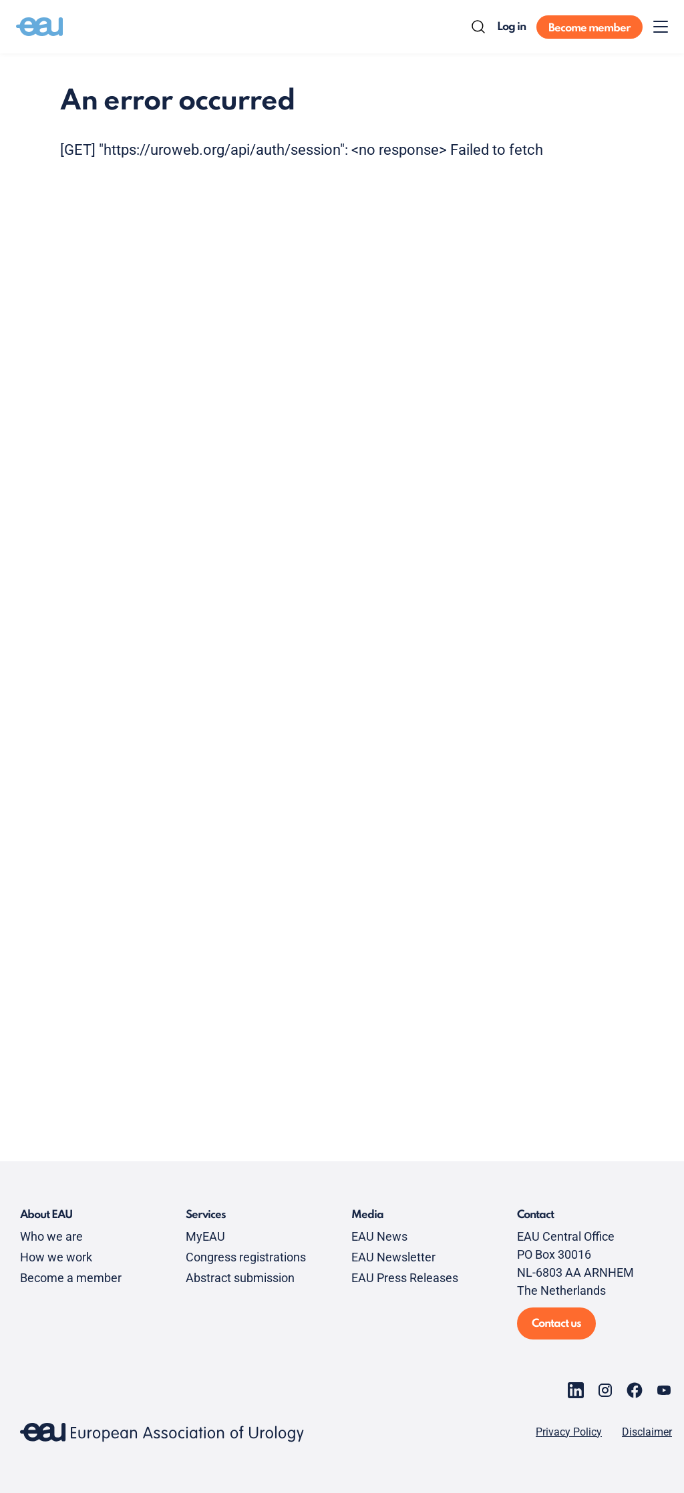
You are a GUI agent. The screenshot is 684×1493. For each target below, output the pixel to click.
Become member (589, 28)
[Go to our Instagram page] (605, 1390)
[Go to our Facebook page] (635, 1390)
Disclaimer (647, 1432)
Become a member (71, 1278)
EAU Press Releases (404, 1278)
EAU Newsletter (393, 1257)
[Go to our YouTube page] (664, 1390)
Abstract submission (240, 1278)
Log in (511, 27)
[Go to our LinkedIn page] (576, 1390)
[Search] (478, 27)
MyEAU (205, 1236)
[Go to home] (39, 26)
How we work (56, 1257)
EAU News (379, 1236)
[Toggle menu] (660, 27)
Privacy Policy (569, 1432)
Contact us (556, 1323)
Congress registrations (246, 1257)
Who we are (51, 1236)
